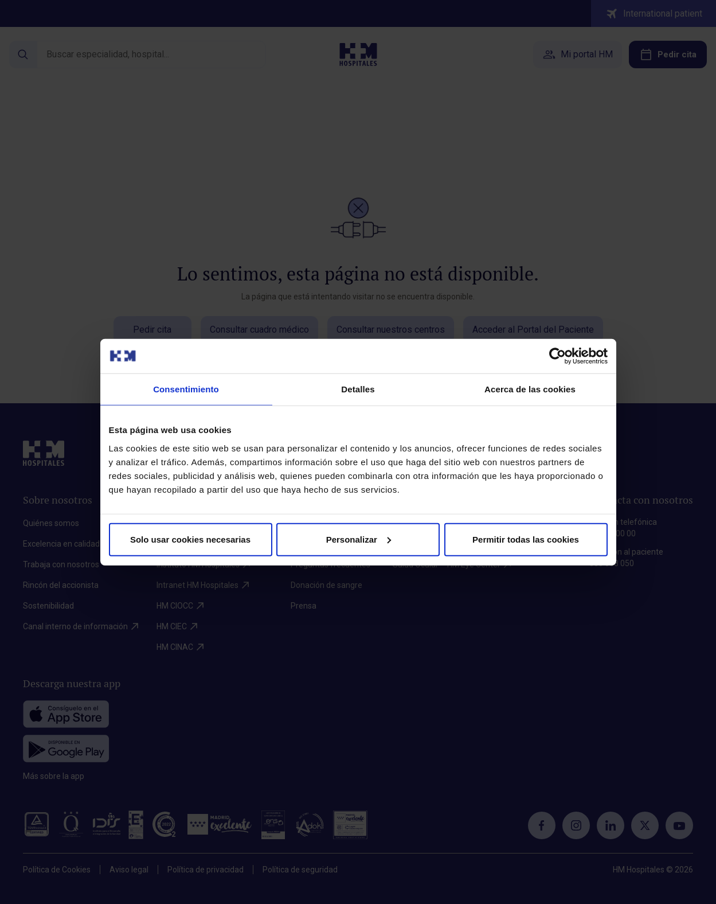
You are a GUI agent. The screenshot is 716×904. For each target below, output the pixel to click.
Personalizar (358, 539)
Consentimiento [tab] (186, 389)
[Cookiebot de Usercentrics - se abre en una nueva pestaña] (557, 356)
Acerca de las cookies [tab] (530, 389)
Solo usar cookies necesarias (190, 539)
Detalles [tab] (357, 389)
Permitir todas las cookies (525, 539)
